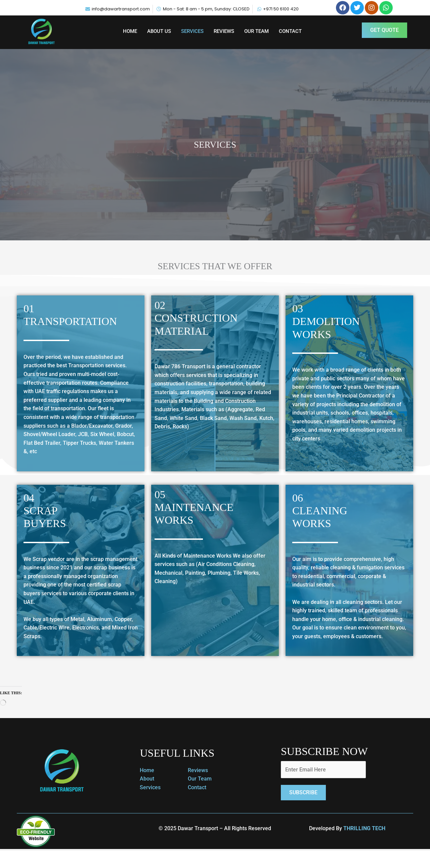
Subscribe (303, 793)
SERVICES (192, 31)
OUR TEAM (256, 31)
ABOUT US (159, 31)
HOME (130, 31)
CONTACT (290, 31)
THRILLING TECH (364, 828)
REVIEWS (224, 31)
